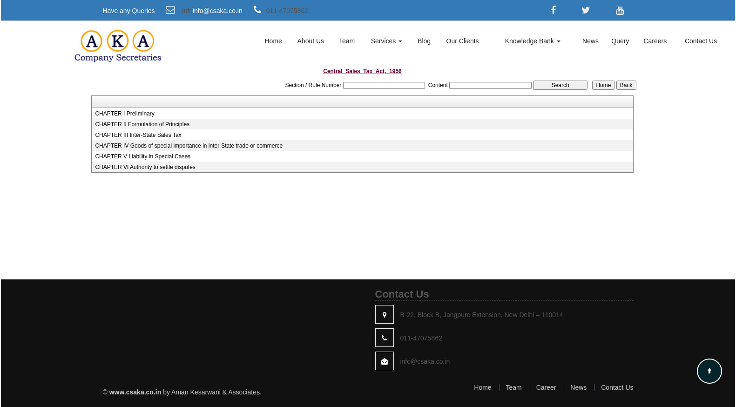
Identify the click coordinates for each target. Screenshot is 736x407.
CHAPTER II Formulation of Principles (142, 124)
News (590, 41)
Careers (655, 41)
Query (620, 41)
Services (387, 41)
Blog (424, 41)
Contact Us (701, 41)
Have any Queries (129, 10)
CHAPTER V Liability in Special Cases (142, 156)
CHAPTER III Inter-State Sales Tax (138, 135)
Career (546, 387)
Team (347, 41)
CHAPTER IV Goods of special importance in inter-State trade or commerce (189, 145)
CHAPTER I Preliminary (124, 113)
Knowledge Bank (532, 41)
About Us (310, 41)
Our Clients (462, 41)
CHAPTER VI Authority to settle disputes (145, 167)
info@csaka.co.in (218, 10)
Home (273, 41)
